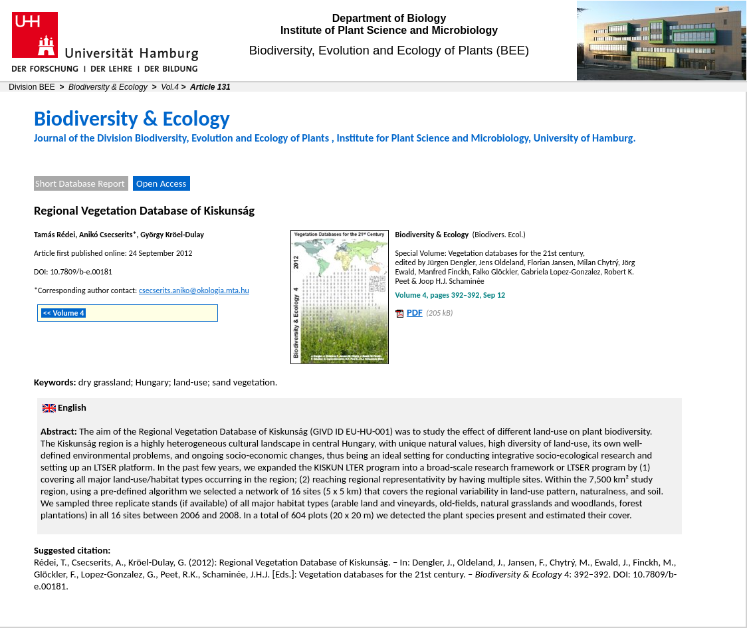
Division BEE (31, 87)
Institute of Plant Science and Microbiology (389, 30)
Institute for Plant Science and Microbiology (432, 138)
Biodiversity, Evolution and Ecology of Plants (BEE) (389, 50)
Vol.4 (170, 87)
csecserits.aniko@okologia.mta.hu (194, 290)
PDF (415, 312)
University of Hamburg (583, 138)
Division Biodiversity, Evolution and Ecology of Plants (213, 138)
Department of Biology (389, 18)
